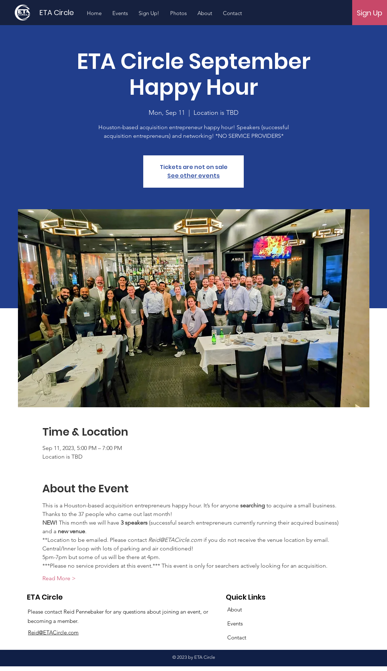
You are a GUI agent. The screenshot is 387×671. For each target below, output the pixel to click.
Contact (236, 637)
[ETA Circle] (61, 12)
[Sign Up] (369, 13)
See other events (193, 176)
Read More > (59, 578)
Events (235, 623)
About (234, 609)
